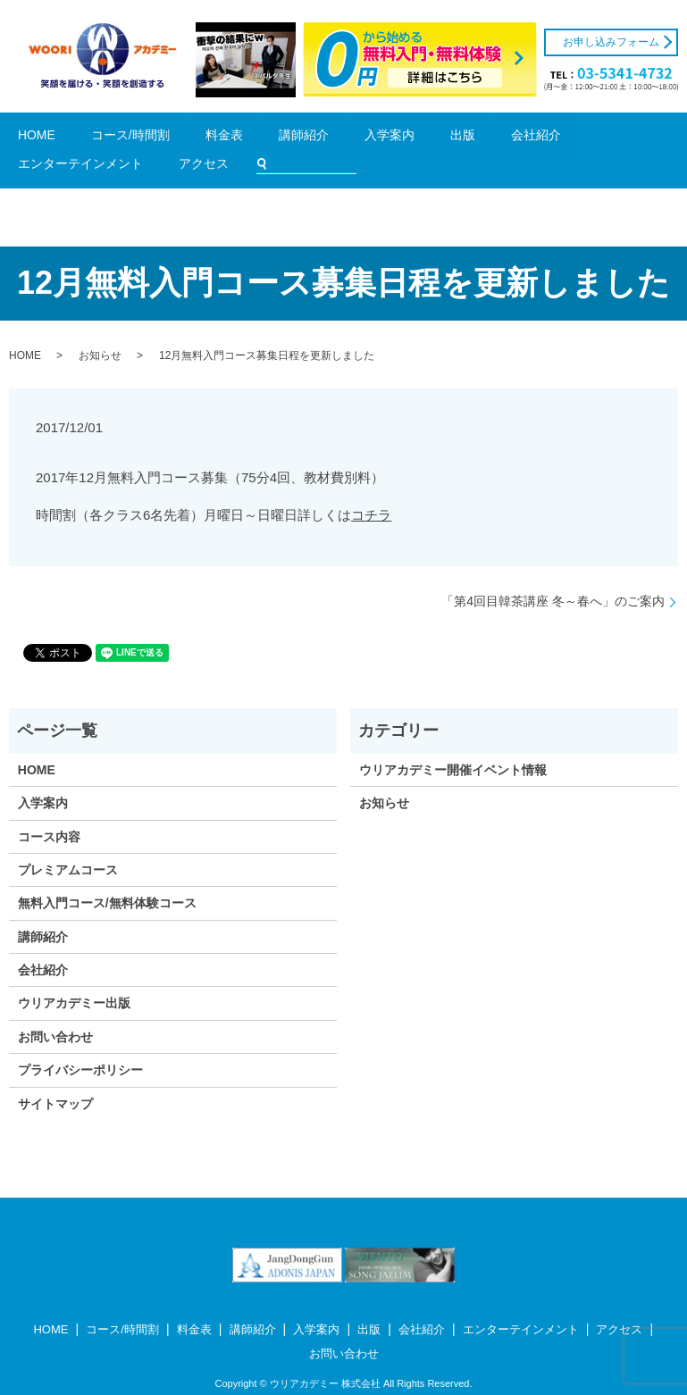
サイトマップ (55, 1078)
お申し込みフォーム (611, 42)
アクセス (509, 137)
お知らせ (100, 329)
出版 (307, 137)
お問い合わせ (55, 1011)
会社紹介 (348, 137)
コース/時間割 (111, 137)
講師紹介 (214, 137)
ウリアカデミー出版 (74, 978)
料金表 (168, 137)
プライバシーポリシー (80, 1045)
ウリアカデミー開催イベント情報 (453, 744)
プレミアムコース (68, 844)
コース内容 (49, 811)
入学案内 (265, 137)
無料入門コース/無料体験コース (107, 878)
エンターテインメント (429, 137)
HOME (54, 137)
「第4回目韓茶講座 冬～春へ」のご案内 (553, 575)
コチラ (371, 489)
